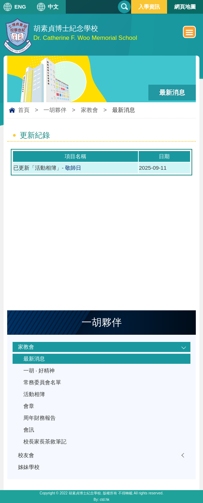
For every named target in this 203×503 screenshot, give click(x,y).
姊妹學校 (29, 467)
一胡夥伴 (54, 110)
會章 (28, 406)
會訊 (28, 430)
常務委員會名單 (42, 382)
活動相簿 (34, 394)
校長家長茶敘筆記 (44, 441)
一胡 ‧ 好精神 (39, 370)
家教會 (89, 110)
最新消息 (34, 359)
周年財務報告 (39, 418)
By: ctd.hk (102, 500)
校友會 (26, 455)
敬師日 (73, 168)
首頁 (23, 110)
